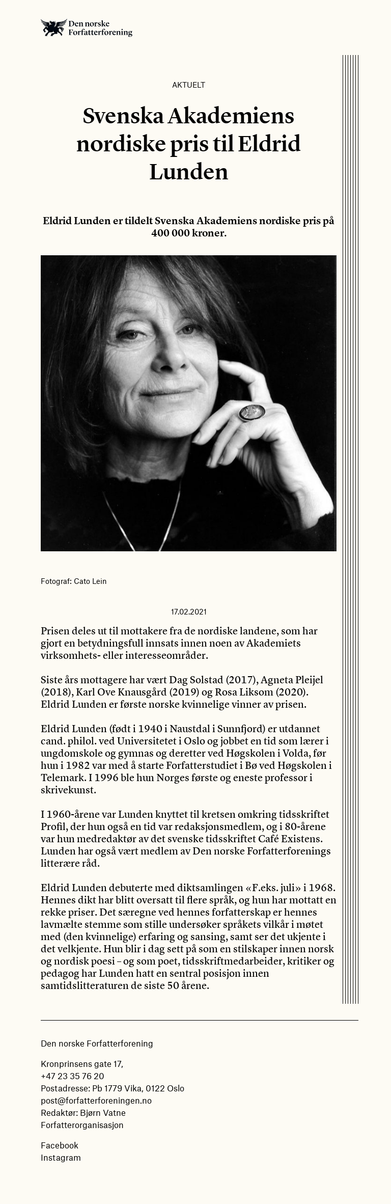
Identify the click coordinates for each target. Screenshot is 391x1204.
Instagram (61, 1157)
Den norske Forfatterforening (86, 27)
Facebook (59, 1145)
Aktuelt (188, 84)
